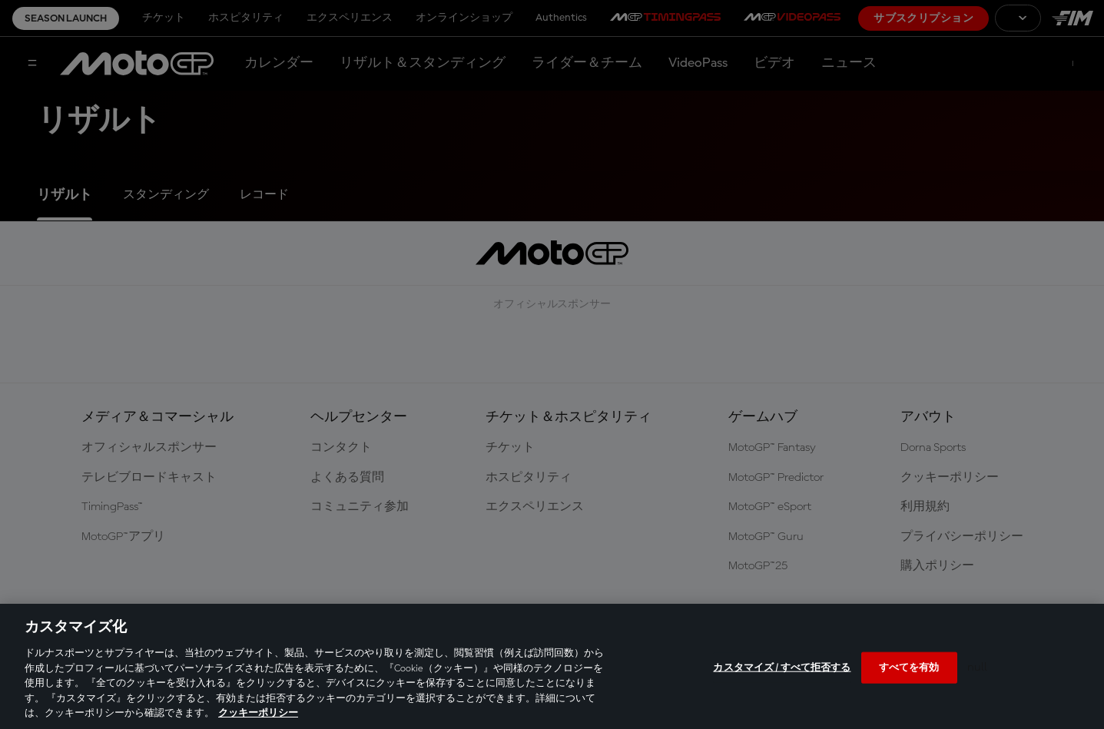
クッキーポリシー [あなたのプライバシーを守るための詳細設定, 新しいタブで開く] (258, 713)
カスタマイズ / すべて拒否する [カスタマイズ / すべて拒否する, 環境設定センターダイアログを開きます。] (781, 667)
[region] (552, 666)
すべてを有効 (909, 667)
